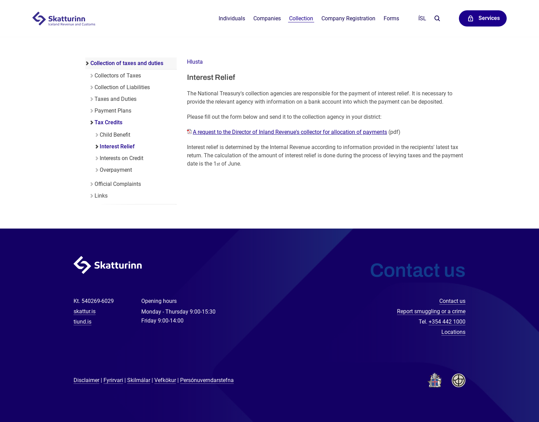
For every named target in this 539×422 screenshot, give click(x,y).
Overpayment (116, 170)
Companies (267, 18)
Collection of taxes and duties (126, 63)
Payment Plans (113, 110)
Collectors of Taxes (118, 75)
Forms (391, 18)
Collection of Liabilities (122, 87)
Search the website (437, 19)
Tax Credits (108, 122)
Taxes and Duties (115, 99)
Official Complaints (118, 184)
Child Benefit (115, 134)
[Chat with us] (511, 394)
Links (101, 195)
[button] (195, 62)
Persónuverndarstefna (207, 380)
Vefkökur (165, 380)
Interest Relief (117, 146)
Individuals (232, 18)
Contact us (452, 301)
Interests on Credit (121, 158)
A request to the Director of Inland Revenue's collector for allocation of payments (290, 132)
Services (489, 18)
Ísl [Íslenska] (422, 18)
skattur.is (85, 311)
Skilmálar (138, 380)
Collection (301, 18)
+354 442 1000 (447, 321)
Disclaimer (86, 380)
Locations (453, 332)
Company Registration (348, 18)
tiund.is (82, 321)
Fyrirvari (113, 380)
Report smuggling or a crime (431, 311)
